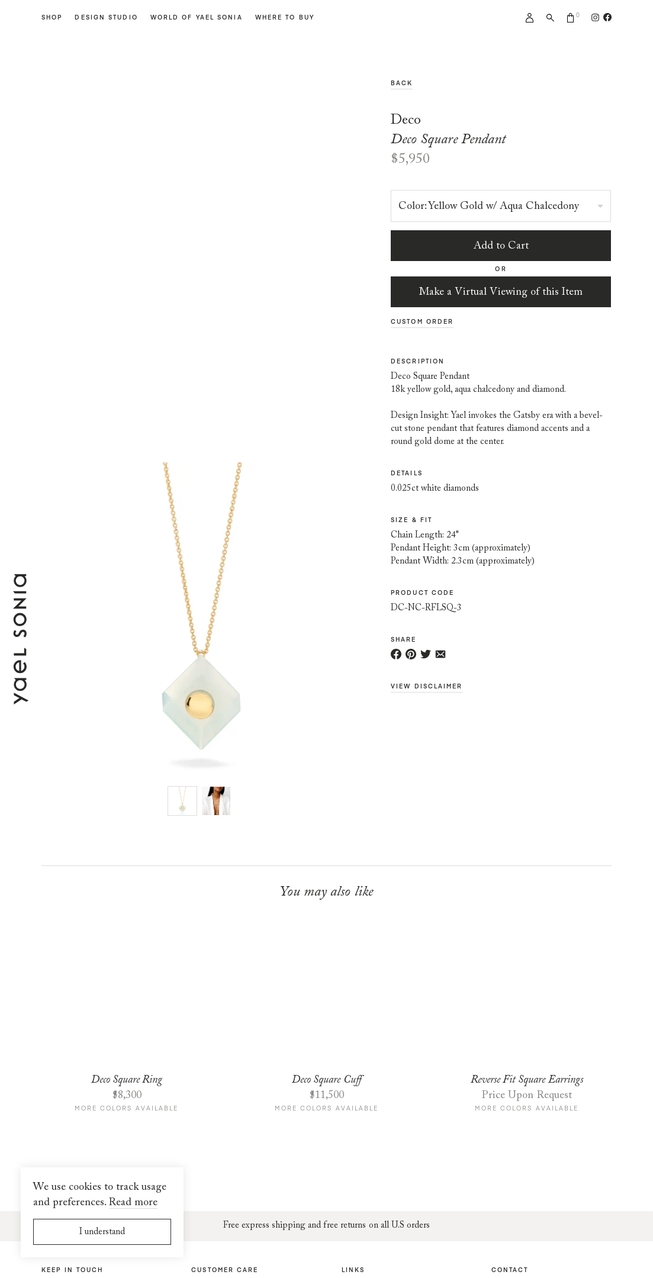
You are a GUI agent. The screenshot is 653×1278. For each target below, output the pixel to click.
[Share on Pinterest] (411, 654)
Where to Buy (284, 17)
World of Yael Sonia (196, 17)
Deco (406, 120)
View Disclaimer (427, 686)
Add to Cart (501, 246)
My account (529, 17)
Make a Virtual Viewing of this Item (501, 292)
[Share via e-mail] (440, 654)
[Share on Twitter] (425, 654)
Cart (571, 17)
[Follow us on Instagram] (595, 17)
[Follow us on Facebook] (605, 17)
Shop (51, 17)
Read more (133, 1202)
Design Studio (106, 17)
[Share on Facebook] (396, 654)
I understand (102, 1232)
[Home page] (20, 697)
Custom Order (422, 321)
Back (402, 83)
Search (550, 17)
